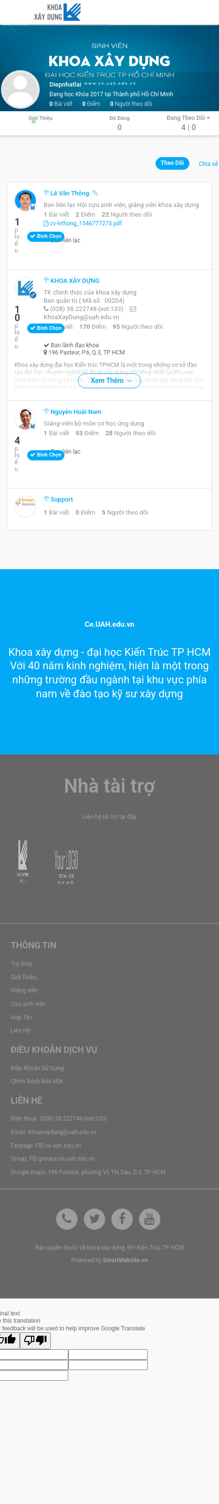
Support (58, 499)
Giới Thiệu (23, 977)
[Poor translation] (35, 1340)
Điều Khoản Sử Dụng (37, 1068)
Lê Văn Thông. (68, 193)
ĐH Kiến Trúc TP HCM (155, 1247)
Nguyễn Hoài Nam (72, 411)
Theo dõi (172, 163)
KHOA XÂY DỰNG (71, 280)
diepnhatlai (65, 84)
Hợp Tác (21, 1017)
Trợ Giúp (21, 963)
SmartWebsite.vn (125, 1260)
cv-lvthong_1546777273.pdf (83, 223)
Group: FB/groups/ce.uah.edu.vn (52, 1158)
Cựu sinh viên (28, 1004)
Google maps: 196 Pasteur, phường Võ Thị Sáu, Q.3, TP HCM (88, 1172)
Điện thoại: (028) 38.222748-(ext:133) (59, 1118)
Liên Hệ (20, 1030)
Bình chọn (45, 236)
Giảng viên (24, 990)
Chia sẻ (208, 164)
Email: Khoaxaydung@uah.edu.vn (53, 1132)
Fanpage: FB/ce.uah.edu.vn (46, 1145)
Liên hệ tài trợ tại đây (110, 816)
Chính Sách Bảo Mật (37, 1081)
